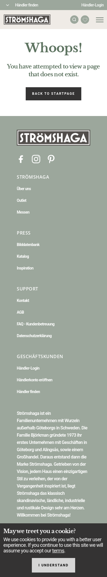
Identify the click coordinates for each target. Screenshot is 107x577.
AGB (20, 312)
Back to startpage (53, 94)
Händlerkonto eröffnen (35, 380)
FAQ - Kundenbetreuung (35, 324)
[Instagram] (36, 158)
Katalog (23, 256)
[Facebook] (21, 158)
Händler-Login (92, 5)
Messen (23, 212)
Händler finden (26, 5)
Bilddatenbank (28, 244)
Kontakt (23, 300)
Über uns (24, 188)
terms (58, 551)
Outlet (21, 200)
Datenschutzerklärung (34, 336)
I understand (54, 565)
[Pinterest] (51, 158)
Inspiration (25, 268)
